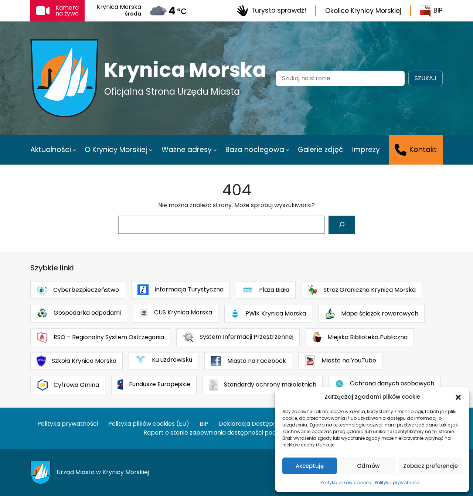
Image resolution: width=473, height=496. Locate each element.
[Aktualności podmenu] (74, 150)
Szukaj (425, 78)
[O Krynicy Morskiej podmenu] (151, 150)
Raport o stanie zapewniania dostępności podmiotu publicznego (236, 432)
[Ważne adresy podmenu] (215, 150)
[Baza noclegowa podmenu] (287, 150)
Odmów (368, 466)
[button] (458, 397)
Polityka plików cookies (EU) (148, 423)
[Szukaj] (342, 225)
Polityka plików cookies (345, 482)
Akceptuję (310, 466)
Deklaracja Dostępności (253, 423)
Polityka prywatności (398, 482)
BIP (431, 11)
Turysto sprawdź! (271, 11)
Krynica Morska (185, 70)
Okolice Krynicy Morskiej (363, 10)
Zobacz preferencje (430, 466)
